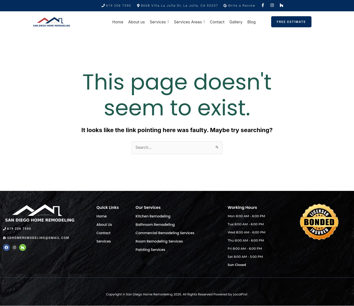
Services (103, 241)
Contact (103, 232)
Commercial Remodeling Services (165, 232)
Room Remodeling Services (159, 241)
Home (101, 216)
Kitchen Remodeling (153, 216)
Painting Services (150, 249)
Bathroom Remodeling (155, 224)
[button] (177, 5)
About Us (104, 224)
